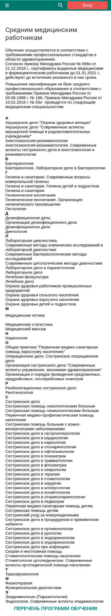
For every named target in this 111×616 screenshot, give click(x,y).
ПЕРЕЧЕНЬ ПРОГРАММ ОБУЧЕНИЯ (55, 608)
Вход (87, 5)
